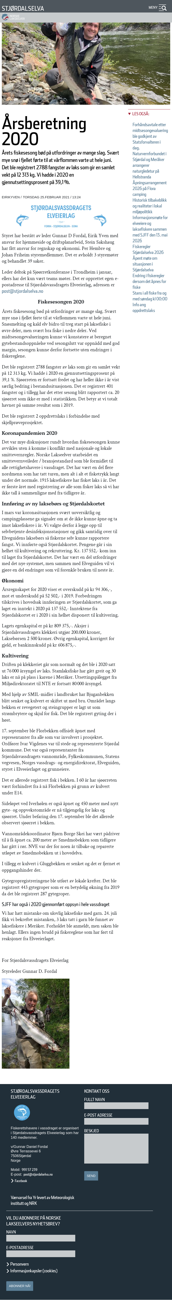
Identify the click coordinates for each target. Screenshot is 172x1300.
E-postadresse (20, 1247)
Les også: (140, 113)
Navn (11, 1232)
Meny (153, 7)
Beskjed (91, 1130)
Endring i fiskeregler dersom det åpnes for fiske (149, 281)
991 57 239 (29, 1170)
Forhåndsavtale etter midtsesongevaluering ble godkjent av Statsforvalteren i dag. (150, 136)
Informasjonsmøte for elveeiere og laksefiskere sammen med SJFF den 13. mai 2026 (150, 229)
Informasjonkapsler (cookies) (33, 1270)
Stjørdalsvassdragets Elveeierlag (35, 1094)
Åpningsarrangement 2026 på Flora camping (150, 188)
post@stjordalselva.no (22, 291)
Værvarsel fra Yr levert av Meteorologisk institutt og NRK (42, 1200)
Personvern (19, 1264)
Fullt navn (94, 1099)
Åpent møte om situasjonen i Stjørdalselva (145, 263)
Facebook (21, 1181)
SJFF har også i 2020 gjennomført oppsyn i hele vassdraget (56, 904)
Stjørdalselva (23, 8)
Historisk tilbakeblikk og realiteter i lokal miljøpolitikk (150, 205)
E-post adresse (98, 1115)
